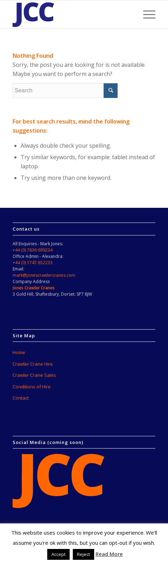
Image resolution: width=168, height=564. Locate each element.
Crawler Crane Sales (34, 375)
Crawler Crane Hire (33, 364)
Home (19, 352)
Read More (109, 553)
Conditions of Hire (32, 386)
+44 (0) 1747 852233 (32, 263)
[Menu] (145, 14)
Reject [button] (83, 554)
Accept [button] (58, 554)
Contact (21, 398)
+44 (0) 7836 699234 (32, 250)
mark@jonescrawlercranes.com (44, 275)
